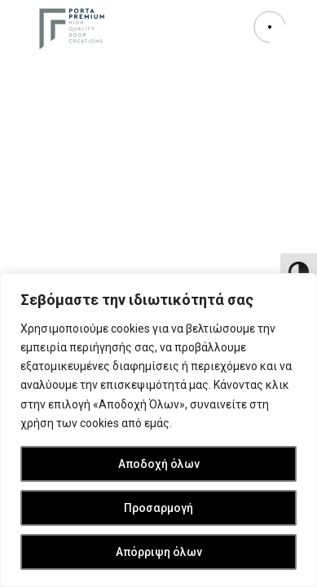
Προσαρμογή (158, 507)
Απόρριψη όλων (159, 551)
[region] (158, 430)
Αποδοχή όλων (159, 463)
